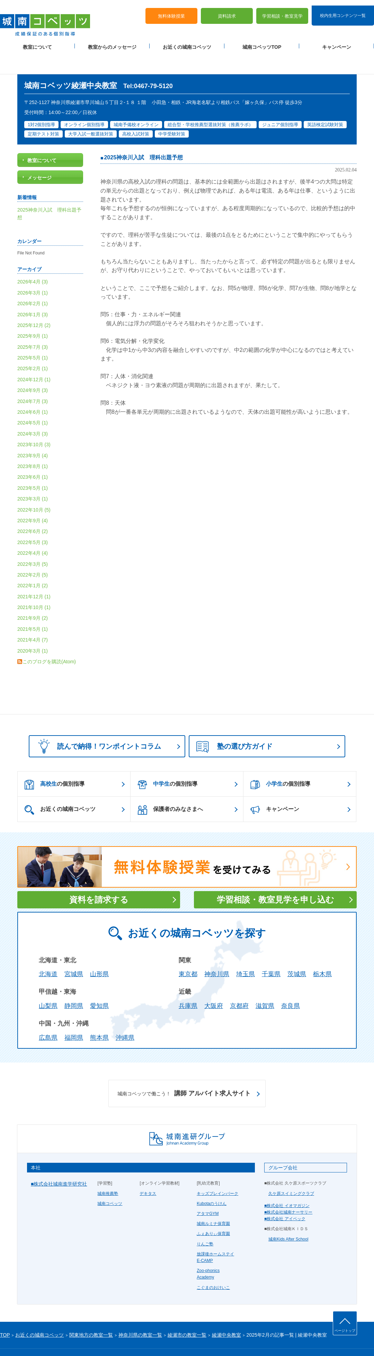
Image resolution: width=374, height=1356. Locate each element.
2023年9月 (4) (32, 433)
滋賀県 (265, 983)
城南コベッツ (109, 1181)
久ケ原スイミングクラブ (291, 1171)
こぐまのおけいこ (213, 1265)
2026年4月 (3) (32, 259)
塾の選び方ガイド (234, 725)
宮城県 (73, 952)
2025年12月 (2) (34, 303)
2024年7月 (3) (32, 379)
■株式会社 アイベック (284, 1196)
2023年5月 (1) (32, 466)
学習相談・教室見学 (282, 10)
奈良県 (290, 983)
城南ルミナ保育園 (213, 1201)
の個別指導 (54, 762)
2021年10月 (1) (34, 585)
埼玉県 (245, 952)
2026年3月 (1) (32, 270)
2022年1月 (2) (32, 563)
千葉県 (271, 952)
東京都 (188, 952)
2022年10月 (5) (34, 487)
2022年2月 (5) (32, 552)
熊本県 (99, 1015)
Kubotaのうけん (211, 1181)
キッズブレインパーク (217, 1171)
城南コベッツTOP (262, 42)
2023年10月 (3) (34, 422)
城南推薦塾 (107, 1171)
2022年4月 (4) (32, 531)
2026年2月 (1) (32, 281)
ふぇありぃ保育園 (213, 1211)
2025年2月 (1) (32, 346)
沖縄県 (125, 1015)
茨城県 (296, 952)
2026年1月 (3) (32, 292)
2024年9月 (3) (32, 368)
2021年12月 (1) (34, 574)
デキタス (148, 1171)
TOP (5, 1313)
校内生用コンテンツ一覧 (343, 9)
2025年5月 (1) (32, 335)
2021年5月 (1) (32, 607)
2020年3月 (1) (32, 629)
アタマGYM (208, 1191)
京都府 (239, 983)
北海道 (48, 952)
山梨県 (48, 983)
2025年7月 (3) (32, 325)
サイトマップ (58, 1339)
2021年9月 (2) (32, 596)
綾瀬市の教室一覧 (187, 1313)
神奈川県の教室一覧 (140, 1313)
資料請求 (227, 10)
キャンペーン (336, 42)
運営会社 (83, 1339)
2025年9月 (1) (32, 314)
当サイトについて (143, 1339)
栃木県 (322, 952)
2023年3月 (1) (32, 476)
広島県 (48, 1015)
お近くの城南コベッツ (187, 42)
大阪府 (213, 983)
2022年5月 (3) (32, 520)
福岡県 (73, 1015)
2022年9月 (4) (32, 498)
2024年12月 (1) (34, 357)
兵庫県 (188, 983)
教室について (37, 42)
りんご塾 (205, 1221)
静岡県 (73, 983)
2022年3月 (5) (32, 542)
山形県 (99, 952)
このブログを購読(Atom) (49, 639)
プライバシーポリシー (21, 1339)
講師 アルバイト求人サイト (184, 1072)
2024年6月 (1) (32, 390)
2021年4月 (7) (32, 617)
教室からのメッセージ (112, 42)
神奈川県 (216, 952)
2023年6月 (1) (32, 455)
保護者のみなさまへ (170, 788)
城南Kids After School (288, 1217)
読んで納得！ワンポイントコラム (97, 724)
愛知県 (99, 983)
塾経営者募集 (109, 1339)
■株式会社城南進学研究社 (59, 1162)
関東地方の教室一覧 (91, 1313)
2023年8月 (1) (32, 444)
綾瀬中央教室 (226, 1313)
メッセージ (39, 155)
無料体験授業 (171, 10)
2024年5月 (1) (32, 401)
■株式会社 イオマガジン (287, 1183)
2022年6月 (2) (32, 509)
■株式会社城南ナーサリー (288, 1190)
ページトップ (345, 1330)
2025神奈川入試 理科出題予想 (143, 136)
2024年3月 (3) (32, 411)
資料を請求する (98, 877)
